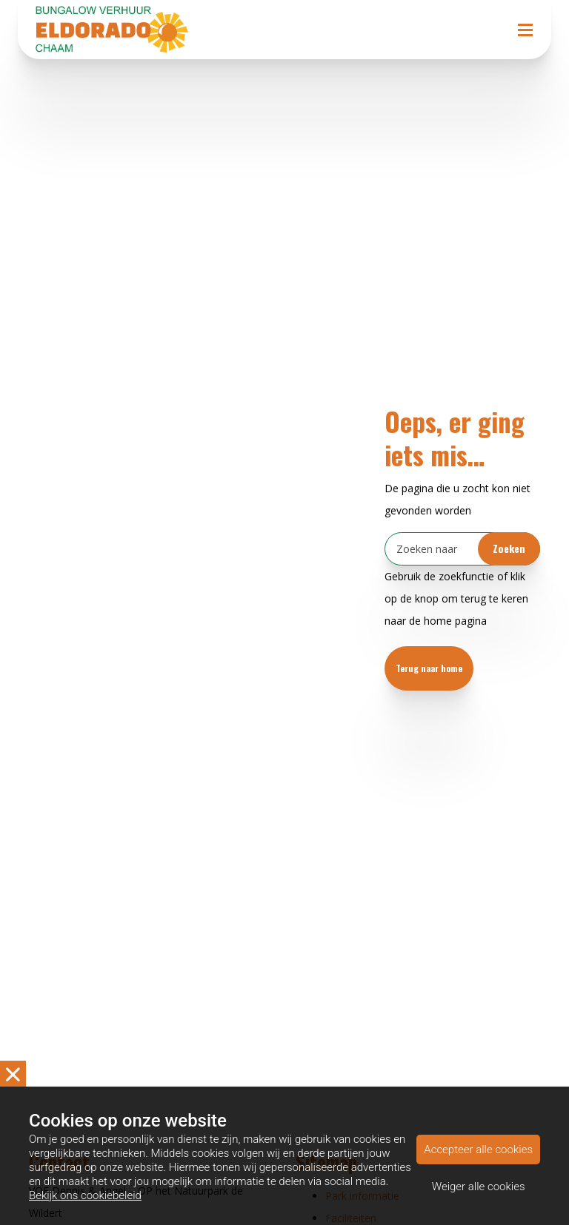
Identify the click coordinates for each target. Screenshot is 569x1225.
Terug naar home (429, 668)
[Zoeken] (462, 548)
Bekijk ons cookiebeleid (85, 1195)
